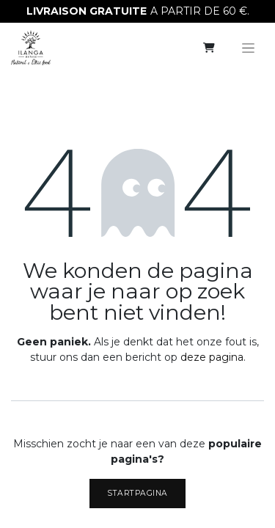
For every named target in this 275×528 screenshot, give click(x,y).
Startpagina (137, 493)
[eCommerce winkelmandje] (208, 48)
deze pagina (211, 357)
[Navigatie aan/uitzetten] (248, 48)
